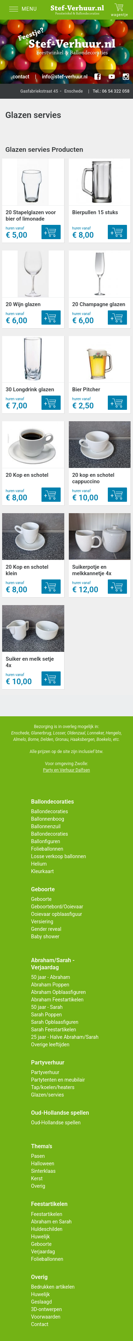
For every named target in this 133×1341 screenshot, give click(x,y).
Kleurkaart (42, 871)
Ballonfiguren (45, 841)
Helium (39, 864)
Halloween (43, 1163)
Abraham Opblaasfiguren (58, 992)
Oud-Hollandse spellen (56, 1122)
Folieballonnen (47, 849)
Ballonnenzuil (46, 826)
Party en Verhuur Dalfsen (66, 770)
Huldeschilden (47, 1229)
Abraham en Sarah (51, 1221)
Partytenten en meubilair (58, 1080)
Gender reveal (46, 929)
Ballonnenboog (47, 819)
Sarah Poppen (46, 1014)
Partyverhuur (45, 1072)
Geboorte (41, 899)
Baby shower (45, 936)
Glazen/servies (47, 1095)
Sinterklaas (43, 1171)
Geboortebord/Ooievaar (57, 906)
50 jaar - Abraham (50, 977)
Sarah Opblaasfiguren (55, 1022)
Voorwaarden (46, 1317)
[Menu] (25, 10)
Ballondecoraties (49, 811)
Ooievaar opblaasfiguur (56, 914)
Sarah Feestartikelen (53, 1029)
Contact (40, 1324)
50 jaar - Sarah (47, 1007)
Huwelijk (40, 1236)
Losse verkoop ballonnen (58, 856)
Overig (38, 1186)
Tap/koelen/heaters (52, 1087)
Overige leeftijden (50, 1044)
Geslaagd (41, 1302)
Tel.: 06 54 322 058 (111, 91)
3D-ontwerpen (46, 1309)
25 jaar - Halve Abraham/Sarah (65, 1037)
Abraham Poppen (50, 984)
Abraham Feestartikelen (57, 999)
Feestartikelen (46, 1214)
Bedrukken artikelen (53, 1287)
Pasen (38, 1156)
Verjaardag (43, 1251)
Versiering (42, 921)
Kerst (37, 1178)
